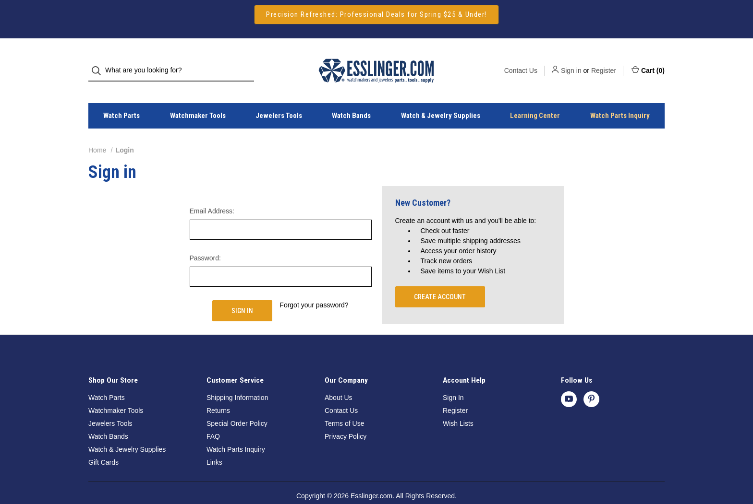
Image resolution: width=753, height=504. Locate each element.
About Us (338, 380)
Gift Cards (103, 445)
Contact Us (520, 62)
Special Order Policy (236, 406)
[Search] (99, 62)
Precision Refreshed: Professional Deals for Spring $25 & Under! (376, 14)
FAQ (213, 419)
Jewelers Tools (278, 98)
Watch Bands (351, 98)
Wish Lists (458, 406)
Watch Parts (121, 98)
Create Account (440, 279)
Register (603, 62)
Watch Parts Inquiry (620, 98)
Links (214, 445)
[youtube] (569, 382)
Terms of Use (344, 406)
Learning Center (535, 98)
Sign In (453, 380)
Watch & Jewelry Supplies (440, 98)
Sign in (571, 62)
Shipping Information (237, 380)
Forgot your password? (313, 288)
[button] (376, 14)
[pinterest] (591, 382)
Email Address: (212, 194)
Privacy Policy (345, 419)
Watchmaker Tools (198, 98)
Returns (218, 393)
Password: (205, 241)
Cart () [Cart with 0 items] (648, 61)
